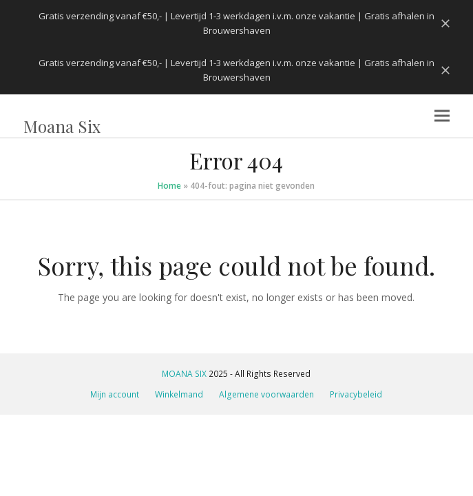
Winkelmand (179, 394)
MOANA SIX (184, 374)
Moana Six (62, 126)
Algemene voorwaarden (266, 394)
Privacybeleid (356, 394)
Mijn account (114, 394)
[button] (442, 115)
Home (169, 186)
